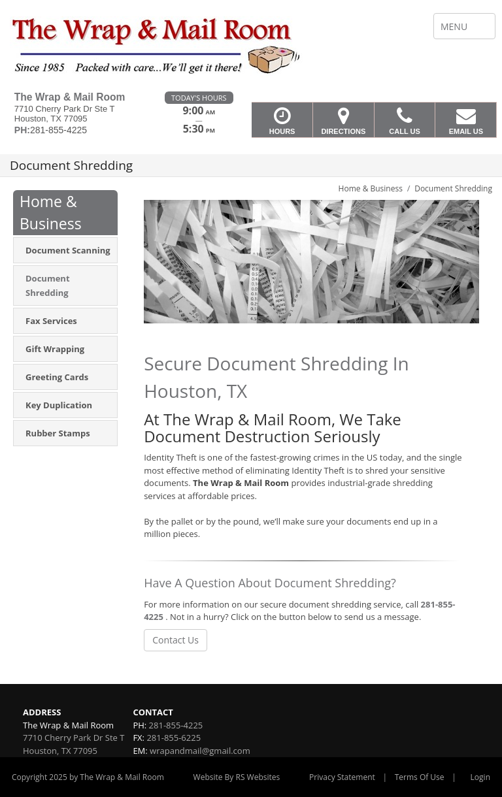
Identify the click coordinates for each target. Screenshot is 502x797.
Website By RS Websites (236, 777)
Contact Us (175, 640)
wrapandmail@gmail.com (200, 750)
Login (480, 777)
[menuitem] (65, 250)
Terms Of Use (419, 777)
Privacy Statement (342, 777)
